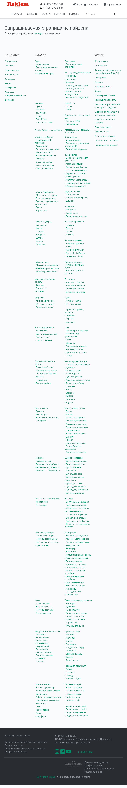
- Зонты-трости (42, 337)
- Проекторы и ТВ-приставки (43, 141)
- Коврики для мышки (75, 564)
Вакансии (9, 65)
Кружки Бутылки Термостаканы (72, 193)
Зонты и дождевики (44, 327)
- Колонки (69, 82)
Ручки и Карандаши (44, 192)
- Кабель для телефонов (76, 85)
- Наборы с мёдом (73, 687)
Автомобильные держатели (48, 130)
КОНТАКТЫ (59, 14)
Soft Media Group (46, 776)
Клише (98, 91)
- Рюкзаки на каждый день (47, 470)
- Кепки (38, 228)
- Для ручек (70, 209)
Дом (67, 327)
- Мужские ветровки (44, 300)
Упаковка (69, 206)
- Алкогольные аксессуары (77, 380)
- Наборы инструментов (46, 417)
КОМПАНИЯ (32, 14)
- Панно (68, 355)
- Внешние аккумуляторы (77, 97)
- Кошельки (70, 470)
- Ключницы (41, 703)
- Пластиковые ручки (45, 198)
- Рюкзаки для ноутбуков (47, 464)
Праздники (70, 61)
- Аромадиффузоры (74, 349)
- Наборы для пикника (75, 433)
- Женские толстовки (75, 282)
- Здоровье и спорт (44, 152)
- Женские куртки (73, 304)
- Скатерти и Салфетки (45, 373)
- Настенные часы (43, 606)
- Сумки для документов (76, 489)
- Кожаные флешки (74, 163)
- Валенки (69, 322)
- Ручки (38, 207)
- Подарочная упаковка (76, 216)
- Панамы (39, 231)
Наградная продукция (75, 665)
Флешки (69, 498)
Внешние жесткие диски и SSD (77, 116)
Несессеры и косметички (47, 498)
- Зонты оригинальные (46, 334)
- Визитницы (41, 694)
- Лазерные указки (73, 561)
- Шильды (69, 675)
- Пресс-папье (41, 545)
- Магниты (70, 637)
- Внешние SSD (72, 124)
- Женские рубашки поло (47, 268)
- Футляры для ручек (74, 625)
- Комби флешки (72, 176)
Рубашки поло (42, 262)
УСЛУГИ (46, 14)
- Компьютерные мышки (77, 558)
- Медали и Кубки (73, 678)
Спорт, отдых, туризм (75, 408)
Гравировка (100, 77)
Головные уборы (43, 221)
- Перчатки (70, 315)
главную (38, 33)
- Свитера (39, 285)
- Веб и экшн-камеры (75, 585)
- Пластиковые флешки (76, 170)
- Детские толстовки (74, 288)
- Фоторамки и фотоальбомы (72, 335)
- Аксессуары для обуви (76, 424)
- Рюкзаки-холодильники (47, 467)
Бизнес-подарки (42, 684)
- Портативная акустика (76, 149)
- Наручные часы (43, 603)
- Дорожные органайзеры (47, 690)
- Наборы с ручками (74, 616)
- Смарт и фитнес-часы (75, 567)
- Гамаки (69, 439)
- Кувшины (70, 399)
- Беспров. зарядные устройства (74, 578)
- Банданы (40, 234)
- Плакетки (70, 672)
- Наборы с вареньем (75, 690)
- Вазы (68, 339)
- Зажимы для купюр (44, 687)
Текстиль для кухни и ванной (45, 362)
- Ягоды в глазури (73, 694)
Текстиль (39, 103)
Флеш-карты (71, 154)
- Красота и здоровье (75, 417)
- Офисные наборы (44, 73)
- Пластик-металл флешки (77, 521)
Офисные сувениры (44, 532)
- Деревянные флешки (75, 173)
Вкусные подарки (73, 684)
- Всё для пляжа (72, 430)
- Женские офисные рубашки (74, 272)
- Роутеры (39, 158)
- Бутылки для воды (74, 376)
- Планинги (40, 658)
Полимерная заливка (105, 95)
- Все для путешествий (75, 420)
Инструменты (41, 408)
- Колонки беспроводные (77, 538)
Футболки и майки (73, 240)
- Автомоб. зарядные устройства (75, 572)
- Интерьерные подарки (76, 330)
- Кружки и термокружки (76, 197)
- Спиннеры (70, 644)
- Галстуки (69, 225)
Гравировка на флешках (106, 145)
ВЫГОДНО (74, 14)
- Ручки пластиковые (75, 619)
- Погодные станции (44, 535)
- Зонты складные (43, 340)
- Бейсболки (40, 119)
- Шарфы (69, 231)
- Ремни (38, 706)
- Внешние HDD (72, 121)
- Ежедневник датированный (42, 645)
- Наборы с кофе (72, 700)
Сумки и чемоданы (74, 457)
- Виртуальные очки (74, 582)
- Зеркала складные (74, 653)
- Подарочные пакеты (75, 712)
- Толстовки (40, 112)
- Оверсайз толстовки (75, 292)
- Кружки (69, 402)
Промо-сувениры (73, 631)
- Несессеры (40, 505)
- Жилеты (39, 291)
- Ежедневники (42, 64)
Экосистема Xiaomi (44, 137)
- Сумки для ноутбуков (75, 486)
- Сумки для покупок (74, 477)
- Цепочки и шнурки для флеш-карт (76, 159)
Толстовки (70, 279)
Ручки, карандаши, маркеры (78, 600)
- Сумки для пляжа (73, 473)
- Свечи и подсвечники (76, 346)
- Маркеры (70, 603)
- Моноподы (70, 75)
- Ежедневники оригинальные (42, 639)
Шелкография (101, 61)
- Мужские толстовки (75, 285)
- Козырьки (40, 244)
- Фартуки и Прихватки (46, 370)
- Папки (38, 713)
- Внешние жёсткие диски (77, 542)
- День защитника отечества (73, 65)
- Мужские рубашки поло (47, 265)
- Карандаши (41, 210)
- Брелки (69, 657)
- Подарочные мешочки (76, 715)
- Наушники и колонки (46, 155)
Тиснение (99, 82)
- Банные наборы (43, 383)
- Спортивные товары (75, 452)
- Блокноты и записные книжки (46, 68)
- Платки (69, 228)
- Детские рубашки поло (46, 271)
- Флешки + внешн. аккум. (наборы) (77, 525)
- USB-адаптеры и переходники (73, 593)
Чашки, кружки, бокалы (76, 361)
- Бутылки (69, 200)
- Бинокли (69, 436)
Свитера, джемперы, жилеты (45, 280)
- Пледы (68, 411)
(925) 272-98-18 (53, 7)
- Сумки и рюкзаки (43, 162)
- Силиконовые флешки (76, 167)
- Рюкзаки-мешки (43, 461)
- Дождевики (41, 330)
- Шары (68, 106)
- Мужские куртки (73, 300)
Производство (12, 70)
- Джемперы (41, 288)
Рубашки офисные (73, 262)
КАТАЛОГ (16, 14)
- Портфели (40, 716)
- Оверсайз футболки (75, 253)
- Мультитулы (41, 414)
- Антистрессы (71, 660)
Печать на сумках (103, 127)
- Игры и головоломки (75, 443)
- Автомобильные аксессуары (73, 447)
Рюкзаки (39, 457)
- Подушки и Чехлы (44, 367)
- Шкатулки (70, 343)
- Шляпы (39, 237)
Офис (37, 61)
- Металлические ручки (46, 195)
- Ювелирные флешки (75, 186)
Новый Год (70, 103)
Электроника (71, 137)
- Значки (69, 641)
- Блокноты (40, 634)
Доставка (9, 99)
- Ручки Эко (70, 606)
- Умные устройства (74, 88)
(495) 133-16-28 (53, 4)
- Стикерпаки (71, 650)
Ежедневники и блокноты (47, 631)
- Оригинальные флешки (77, 501)
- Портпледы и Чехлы (75, 464)
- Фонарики (40, 420)
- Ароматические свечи (76, 352)
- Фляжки (69, 395)
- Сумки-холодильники (76, 461)
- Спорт (68, 109)
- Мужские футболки (74, 243)
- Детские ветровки (44, 307)
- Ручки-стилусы (72, 609)
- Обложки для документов (48, 697)
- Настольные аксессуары (47, 542)
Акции (8, 83)
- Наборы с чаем (72, 697)
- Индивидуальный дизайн (78, 183)
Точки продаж (12, 74)
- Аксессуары (41, 146)
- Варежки (69, 318)
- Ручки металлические (76, 613)
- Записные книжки (44, 655)
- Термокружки (72, 373)
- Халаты (39, 376)
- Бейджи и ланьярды (75, 647)
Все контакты (85, 751)
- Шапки (39, 241)
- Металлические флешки (77, 179)
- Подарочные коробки (76, 709)
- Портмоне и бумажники (47, 700)
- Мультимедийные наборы (78, 554)
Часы (37, 600)
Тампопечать (101, 65)
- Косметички (41, 501)
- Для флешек (71, 213)
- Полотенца (41, 380)
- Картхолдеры (42, 709)
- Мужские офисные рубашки (74, 266)
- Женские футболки (74, 249)
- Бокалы (69, 389)
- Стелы (68, 669)
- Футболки (40, 109)
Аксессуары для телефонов (78, 72)
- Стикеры (39, 661)
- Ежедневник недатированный (43, 650)
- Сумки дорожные (73, 483)
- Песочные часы (43, 613)
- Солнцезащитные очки (76, 427)
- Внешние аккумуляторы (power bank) (77, 144)
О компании (11, 61)
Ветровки (39, 297)
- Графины (70, 386)
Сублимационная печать (107, 140)
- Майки (68, 246)
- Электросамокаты (44, 168)
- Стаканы (69, 392)
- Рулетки (39, 411)
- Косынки (69, 234)
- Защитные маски (43, 122)
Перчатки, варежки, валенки (74, 311)
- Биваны (69, 414)
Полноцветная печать (105, 99)
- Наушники (70, 79)
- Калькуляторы (72, 545)
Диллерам (10, 79)
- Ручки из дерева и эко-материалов (46, 202)
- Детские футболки (74, 256)
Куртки (68, 297)
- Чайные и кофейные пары (78, 364)
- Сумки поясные (73, 467)
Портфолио (10, 87)
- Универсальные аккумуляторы (73, 93)
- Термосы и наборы (74, 383)
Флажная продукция (74, 221)
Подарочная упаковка (75, 706)
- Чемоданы (70, 480)
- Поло (38, 116)
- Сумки (38, 106)
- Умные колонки (73, 140)
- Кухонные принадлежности (73, 369)
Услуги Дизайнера (103, 86)
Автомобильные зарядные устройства (78, 131)
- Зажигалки (70, 634)
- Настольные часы (44, 609)
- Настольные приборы (46, 538)
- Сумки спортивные (74, 493)
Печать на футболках (105, 136)
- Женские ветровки (44, 304)
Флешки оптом (102, 131)
